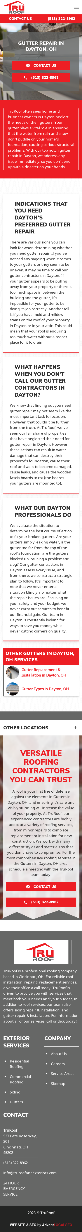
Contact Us (20, 18)
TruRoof (10, 1130)
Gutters (16, 1101)
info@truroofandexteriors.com (30, 1172)
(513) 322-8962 (15, 1162)
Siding (15, 1092)
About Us (59, 1053)
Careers (58, 1063)
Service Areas (62, 1073)
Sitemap (58, 1083)
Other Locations (25, 727)
